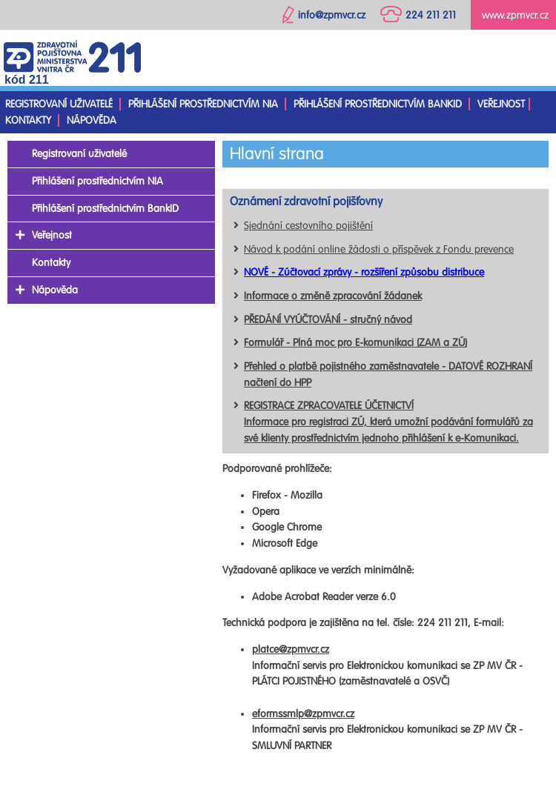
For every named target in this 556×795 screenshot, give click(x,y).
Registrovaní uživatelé (59, 104)
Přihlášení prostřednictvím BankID (378, 104)
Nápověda (91, 120)
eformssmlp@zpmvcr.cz (303, 714)
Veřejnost (501, 104)
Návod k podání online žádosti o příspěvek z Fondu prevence (379, 249)
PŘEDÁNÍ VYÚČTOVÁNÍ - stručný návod (328, 319)
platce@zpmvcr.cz (290, 649)
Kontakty (28, 120)
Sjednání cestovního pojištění (308, 225)
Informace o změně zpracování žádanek (333, 296)
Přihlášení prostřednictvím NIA (203, 104)
